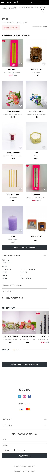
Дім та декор (12, 7)
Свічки (37, 7)
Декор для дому (23, 7)
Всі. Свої (4, 7)
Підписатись (25, 456)
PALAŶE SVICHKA (13, 195)
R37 (36, 153)
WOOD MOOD (36, 69)
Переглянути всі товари (24, 248)
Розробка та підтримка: (25, 471)
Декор (31, 7)
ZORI (5, 19)
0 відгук (45, 26)
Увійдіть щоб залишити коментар (24, 364)
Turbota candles (13, 111)
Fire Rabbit (12, 69)
